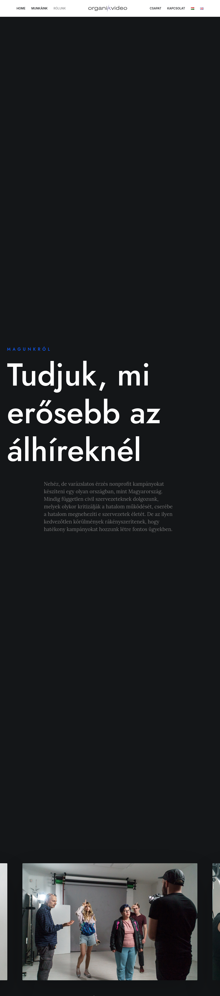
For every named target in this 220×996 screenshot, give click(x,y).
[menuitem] (23, 8)
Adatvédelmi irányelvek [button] (31, 906)
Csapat (93, 933)
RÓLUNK (62, 8)
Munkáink (95, 925)
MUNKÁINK (41, 8)
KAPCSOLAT (178, 8)
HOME (23, 8)
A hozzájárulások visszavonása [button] (34, 972)
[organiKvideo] (110, 8)
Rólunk (93, 918)
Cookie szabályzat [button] (27, 924)
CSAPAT (158, 8)
